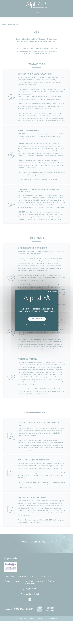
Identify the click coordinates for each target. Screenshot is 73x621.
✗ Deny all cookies (50, 291)
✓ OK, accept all (37, 319)
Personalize (30, 325)
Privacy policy (42, 325)
